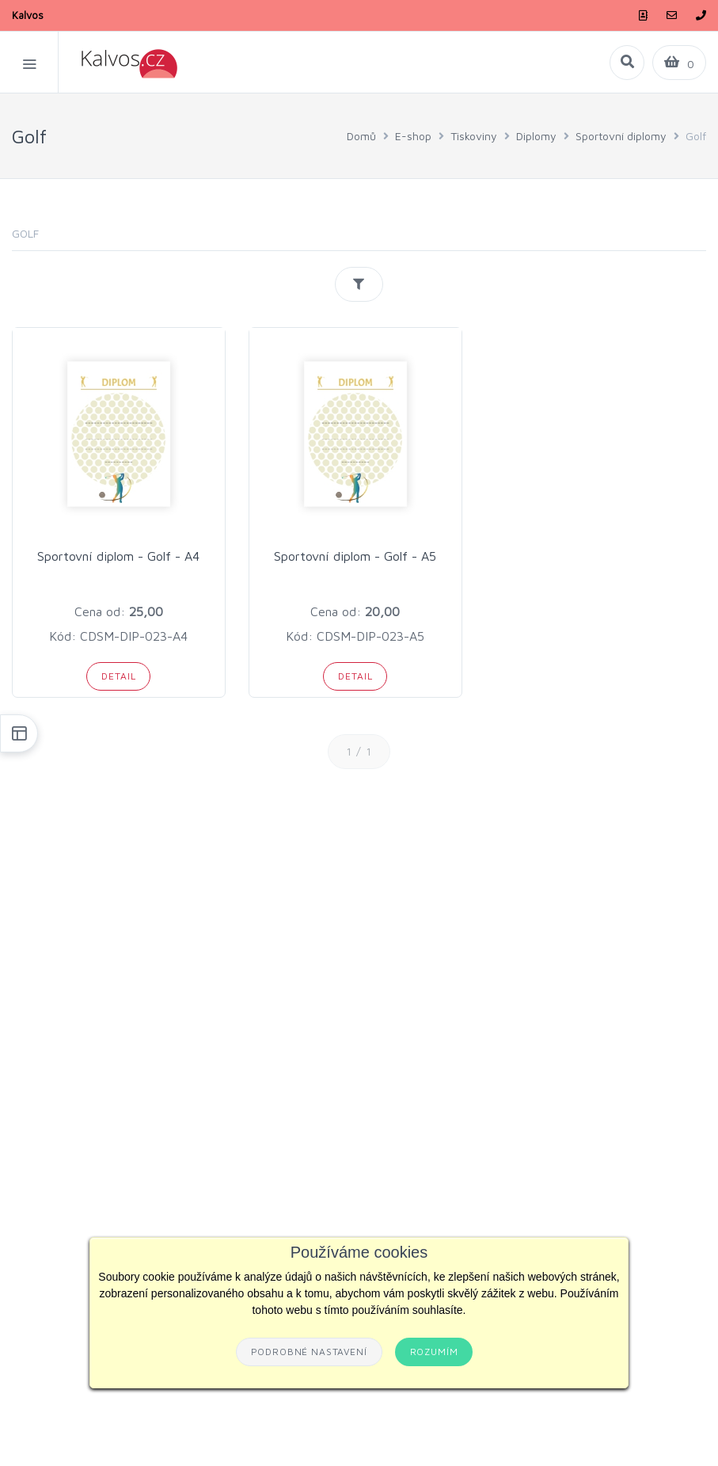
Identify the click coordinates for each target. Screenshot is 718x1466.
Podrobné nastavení (309, 1351)
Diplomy (536, 136)
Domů (361, 136)
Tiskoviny (473, 136)
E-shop (413, 136)
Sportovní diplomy (621, 136)
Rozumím (434, 1351)
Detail (118, 676)
